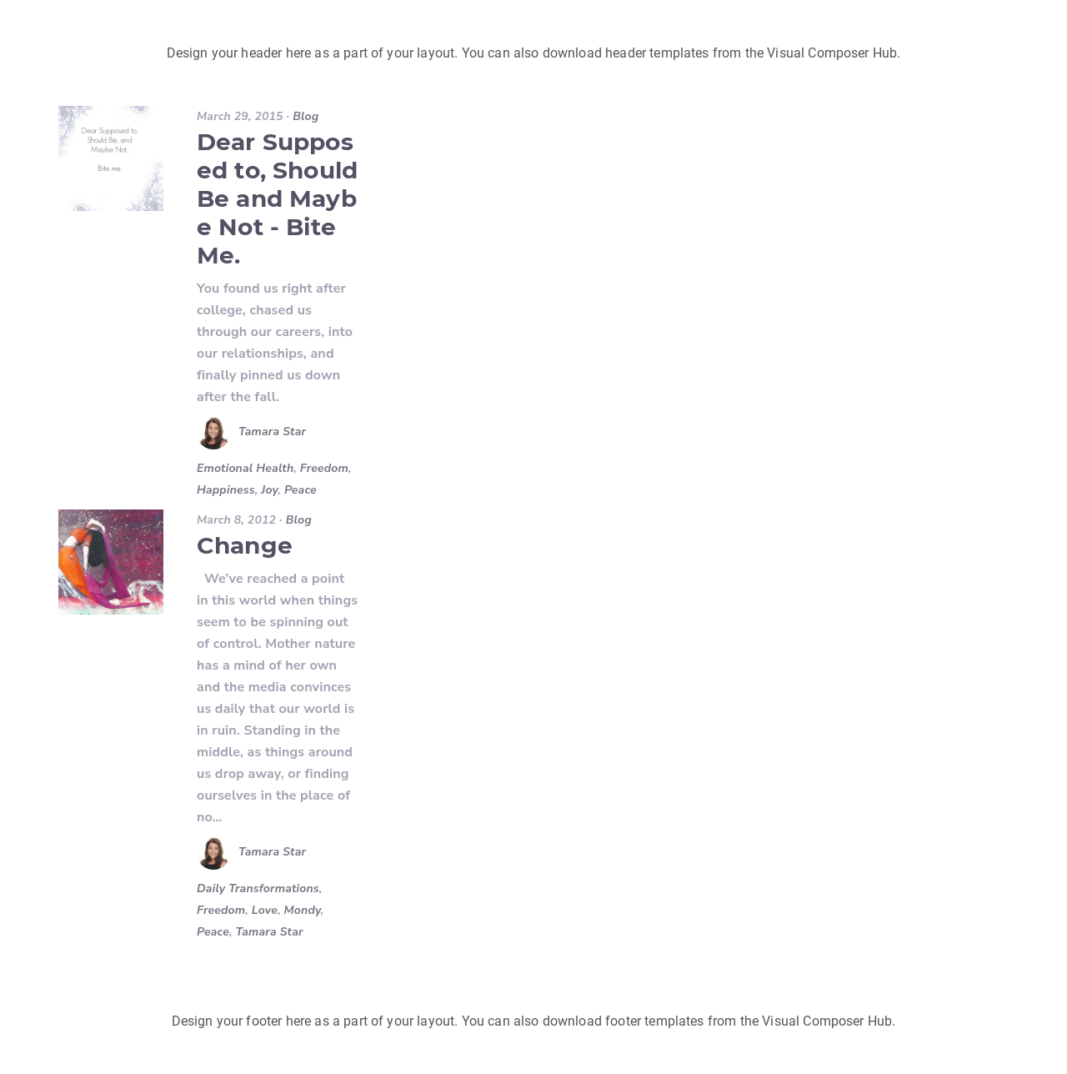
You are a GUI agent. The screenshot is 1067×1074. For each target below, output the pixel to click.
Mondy (302, 910)
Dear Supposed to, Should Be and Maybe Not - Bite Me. (277, 198)
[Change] (110, 562)
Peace (300, 490)
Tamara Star (272, 432)
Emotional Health (245, 468)
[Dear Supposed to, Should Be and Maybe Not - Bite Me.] (110, 158)
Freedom (324, 468)
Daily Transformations (258, 888)
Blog (305, 116)
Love (265, 910)
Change (245, 545)
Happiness (226, 490)
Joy (269, 490)
